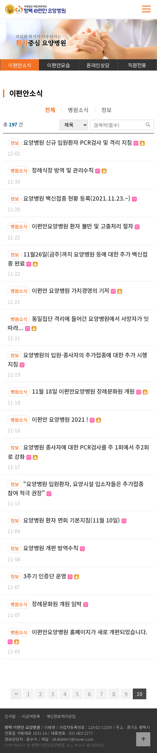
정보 (106, 109)
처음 (16, 694)
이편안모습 (58, 65)
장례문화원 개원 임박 (60, 603)
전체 (50, 109)
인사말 (10, 716)
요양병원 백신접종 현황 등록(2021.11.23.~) (80, 198)
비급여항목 (31, 716)
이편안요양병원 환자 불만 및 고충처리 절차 (86, 226)
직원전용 (137, 65)
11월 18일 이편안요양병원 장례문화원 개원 (90, 391)
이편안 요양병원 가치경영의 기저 (77, 290)
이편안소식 (19, 65)
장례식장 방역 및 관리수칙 (69, 170)
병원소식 (78, 109)
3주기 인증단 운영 (51, 576)
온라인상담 (98, 65)
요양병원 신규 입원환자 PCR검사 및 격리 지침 (84, 142)
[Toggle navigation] (146, 9)
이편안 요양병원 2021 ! (66, 419)
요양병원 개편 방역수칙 (54, 548)
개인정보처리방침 (61, 716)
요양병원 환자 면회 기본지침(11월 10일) (74, 520)
